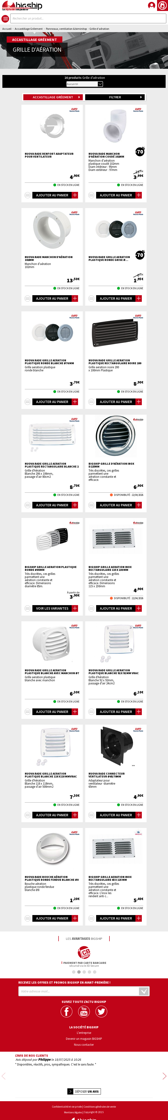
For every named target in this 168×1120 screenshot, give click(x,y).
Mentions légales (73, 1100)
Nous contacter (84, 1044)
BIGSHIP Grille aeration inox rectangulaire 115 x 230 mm (110, 568)
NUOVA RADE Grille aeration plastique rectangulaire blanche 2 (52, 465)
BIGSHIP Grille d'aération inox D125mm (111, 465)
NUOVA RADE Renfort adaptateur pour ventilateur (49, 155)
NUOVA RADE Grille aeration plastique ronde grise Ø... (109, 258)
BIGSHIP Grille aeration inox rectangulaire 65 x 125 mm (110, 878)
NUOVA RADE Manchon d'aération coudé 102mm (106, 155)
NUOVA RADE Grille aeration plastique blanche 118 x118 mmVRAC (51, 775)
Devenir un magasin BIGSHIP (84, 1038)
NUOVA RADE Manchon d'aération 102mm (49, 258)
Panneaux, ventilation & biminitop (66, 28)
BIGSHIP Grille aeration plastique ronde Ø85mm (51, 568)
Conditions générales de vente (100, 1094)
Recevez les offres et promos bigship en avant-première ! (64, 982)
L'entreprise (84, 1033)
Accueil (6, 28)
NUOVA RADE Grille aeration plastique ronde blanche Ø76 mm (49, 362)
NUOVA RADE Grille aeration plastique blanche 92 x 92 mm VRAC (114, 672)
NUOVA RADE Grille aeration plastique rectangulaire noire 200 (115, 362)
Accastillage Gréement (29, 28)
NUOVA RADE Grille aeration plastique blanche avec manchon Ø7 (52, 672)
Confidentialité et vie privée (67, 1094)
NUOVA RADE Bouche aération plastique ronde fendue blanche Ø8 (52, 878)
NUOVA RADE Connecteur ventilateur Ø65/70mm (107, 775)
